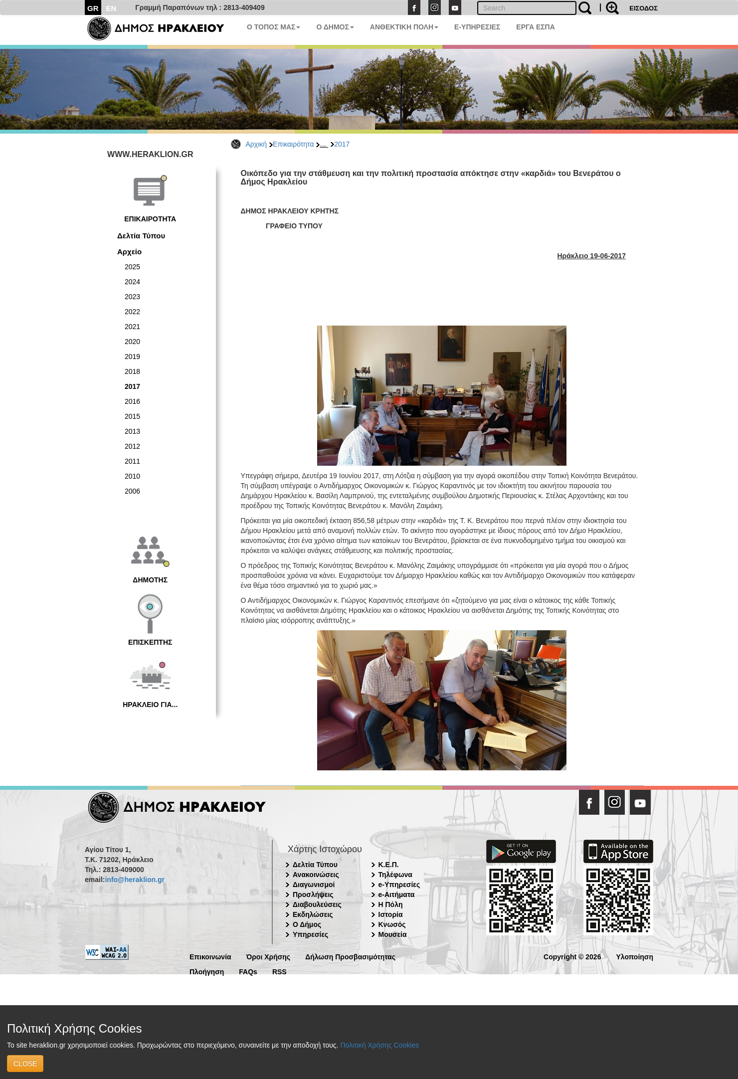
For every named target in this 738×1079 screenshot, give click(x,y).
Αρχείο (129, 251)
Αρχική (256, 144)
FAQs (248, 971)
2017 (342, 144)
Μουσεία (392, 934)
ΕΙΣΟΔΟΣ (643, 8)
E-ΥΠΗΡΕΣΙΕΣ (477, 27)
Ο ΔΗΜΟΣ (335, 27)
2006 (132, 491)
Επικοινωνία (210, 956)
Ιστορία (390, 914)
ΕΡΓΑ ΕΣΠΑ (535, 27)
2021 (132, 327)
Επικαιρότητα (293, 144)
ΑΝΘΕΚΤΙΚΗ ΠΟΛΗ (404, 27)
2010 (132, 476)
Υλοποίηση (634, 956)
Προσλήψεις (313, 895)
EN (111, 8)
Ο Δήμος (307, 924)
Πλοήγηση (206, 971)
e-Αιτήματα (396, 895)
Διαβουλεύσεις (317, 904)
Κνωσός (392, 924)
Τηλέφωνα (395, 875)
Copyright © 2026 (572, 956)
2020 (132, 342)
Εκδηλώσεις (313, 914)
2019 (132, 356)
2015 (132, 416)
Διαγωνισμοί (314, 885)
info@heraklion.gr (134, 880)
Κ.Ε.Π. (388, 865)
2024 (132, 282)
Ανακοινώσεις (316, 875)
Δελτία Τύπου (141, 235)
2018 (132, 371)
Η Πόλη (390, 904)
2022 (132, 312)
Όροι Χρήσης (268, 956)
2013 (132, 431)
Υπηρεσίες (310, 934)
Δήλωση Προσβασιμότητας (350, 956)
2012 (132, 446)
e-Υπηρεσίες (399, 885)
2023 (132, 297)
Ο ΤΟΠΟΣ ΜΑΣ (273, 27)
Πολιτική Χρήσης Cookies (379, 1045)
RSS (279, 971)
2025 (132, 267)
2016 (132, 401)
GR (93, 8)
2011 (132, 461)
